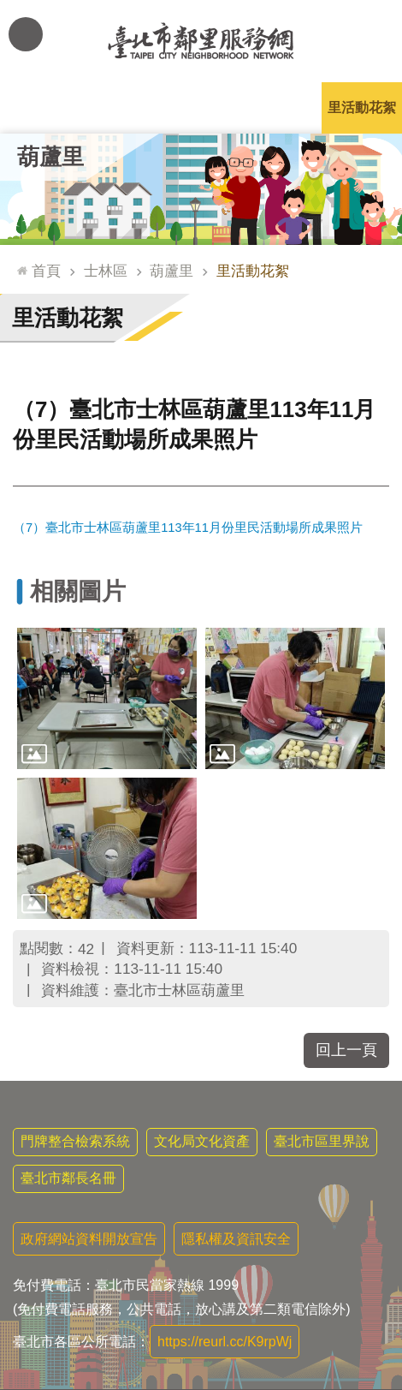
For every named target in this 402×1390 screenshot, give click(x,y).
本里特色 (281, 107)
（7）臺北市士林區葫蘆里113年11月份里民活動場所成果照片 (188, 527)
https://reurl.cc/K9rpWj (224, 1341)
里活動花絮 (362, 107)
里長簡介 (120, 107)
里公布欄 (40, 107)
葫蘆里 (50, 157)
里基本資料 (201, 107)
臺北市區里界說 (321, 1141)
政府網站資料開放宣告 (89, 1239)
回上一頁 (346, 1050)
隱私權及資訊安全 (236, 1239)
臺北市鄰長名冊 (68, 1178)
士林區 (105, 270)
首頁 (46, 270)
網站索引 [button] (26, 34)
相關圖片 (78, 591)
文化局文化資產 (202, 1141)
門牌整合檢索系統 (75, 1141)
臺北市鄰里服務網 (201, 41)
